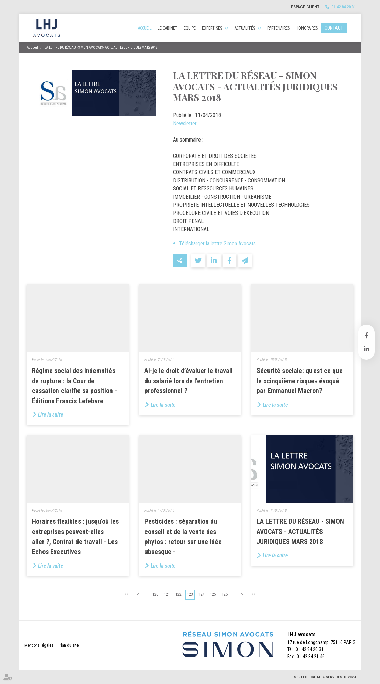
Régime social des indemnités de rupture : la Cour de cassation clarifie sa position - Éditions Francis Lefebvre (74, 386)
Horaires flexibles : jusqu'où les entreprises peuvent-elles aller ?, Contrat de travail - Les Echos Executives (75, 537)
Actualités (245, 28)
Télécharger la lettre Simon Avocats (217, 243)
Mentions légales (38, 645)
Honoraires (307, 28)
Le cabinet (167, 28)
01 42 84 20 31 (343, 7)
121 (167, 594)
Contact (334, 28)
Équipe (190, 28)
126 (225, 594)
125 (213, 594)
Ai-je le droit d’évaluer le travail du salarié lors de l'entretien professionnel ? (188, 381)
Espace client (305, 7)
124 (201, 594)
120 (155, 594)
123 (190, 594)
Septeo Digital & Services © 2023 (325, 677)
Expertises (212, 28)
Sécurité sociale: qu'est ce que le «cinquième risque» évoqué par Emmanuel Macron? (300, 381)
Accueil (145, 28)
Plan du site (69, 645)
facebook (366, 335)
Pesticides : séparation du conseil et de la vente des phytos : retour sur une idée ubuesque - (183, 537)
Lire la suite (50, 414)
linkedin (366, 349)
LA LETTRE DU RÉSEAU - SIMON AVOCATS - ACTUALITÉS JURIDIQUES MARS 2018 (100, 47)
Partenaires (278, 28)
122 (178, 594)
